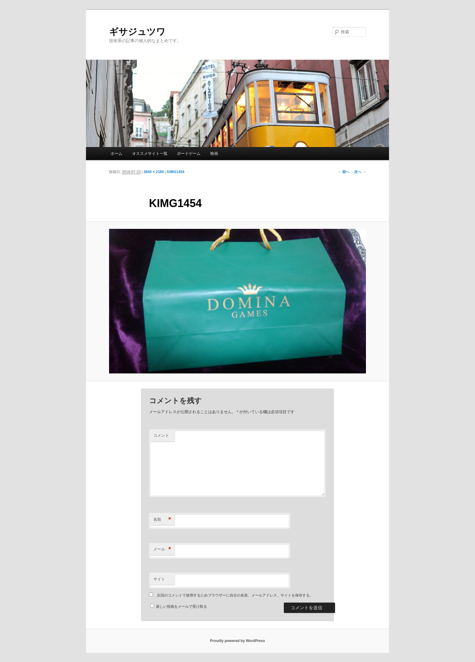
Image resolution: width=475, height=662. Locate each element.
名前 (162, 519)
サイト (159, 579)
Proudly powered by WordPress (237, 641)
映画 (214, 153)
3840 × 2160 (154, 172)
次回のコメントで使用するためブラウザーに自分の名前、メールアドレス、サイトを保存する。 (235, 595)
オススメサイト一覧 (150, 153)
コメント (161, 435)
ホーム (116, 153)
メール (162, 549)
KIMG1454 (175, 172)
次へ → (360, 172)
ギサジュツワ (137, 32)
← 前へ (343, 172)
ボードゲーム (189, 153)
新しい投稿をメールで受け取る (181, 606)
